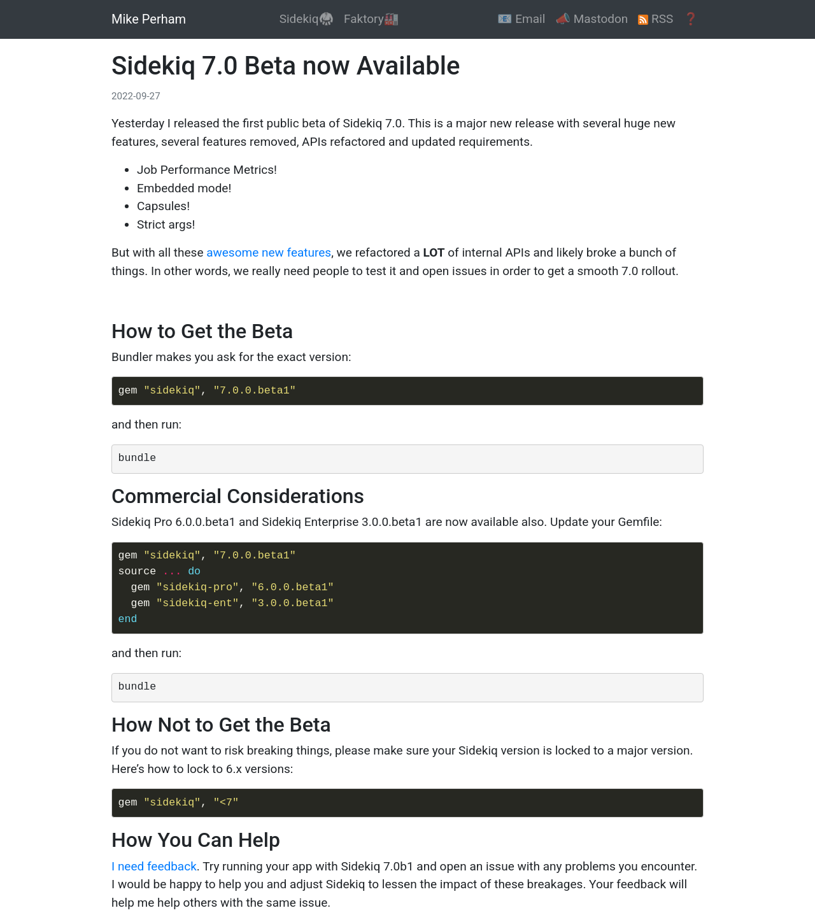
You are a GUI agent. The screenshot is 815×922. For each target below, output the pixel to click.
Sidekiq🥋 (307, 18)
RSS (655, 18)
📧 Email (521, 18)
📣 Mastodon (591, 18)
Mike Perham (148, 19)
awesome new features (268, 252)
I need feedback (154, 866)
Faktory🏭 (371, 18)
